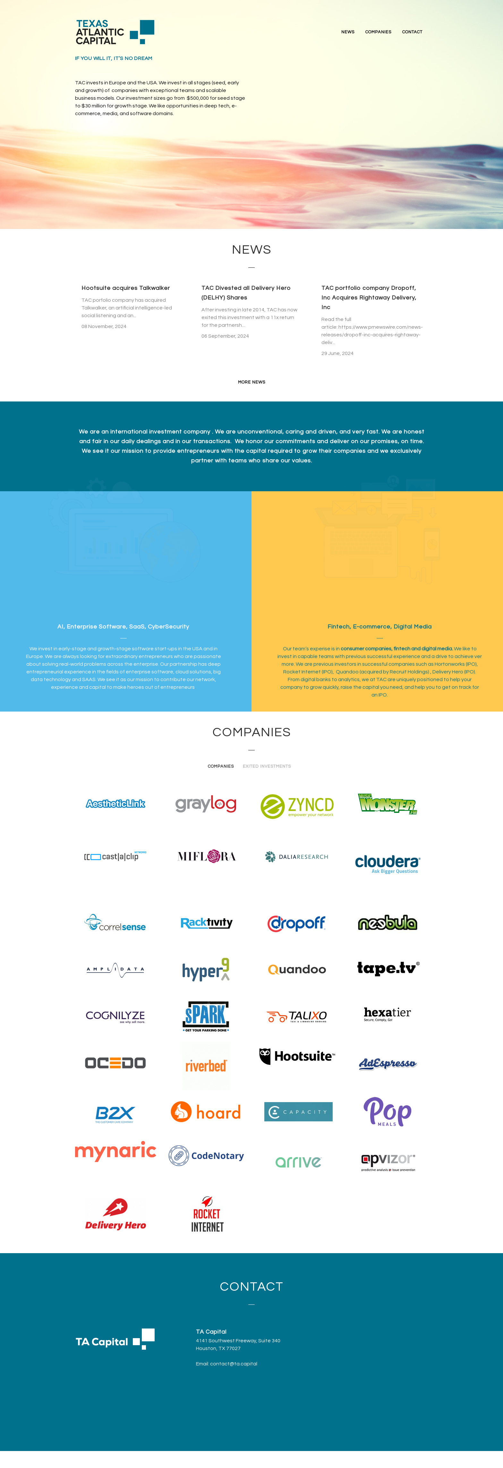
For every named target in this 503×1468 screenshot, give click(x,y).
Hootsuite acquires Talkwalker (125, 288)
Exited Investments (267, 766)
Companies (221, 766)
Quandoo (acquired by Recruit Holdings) (383, 671)
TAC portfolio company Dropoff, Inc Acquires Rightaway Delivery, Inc (368, 297)
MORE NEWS (251, 382)
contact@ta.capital (233, 1363)
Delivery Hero (447, 671)
